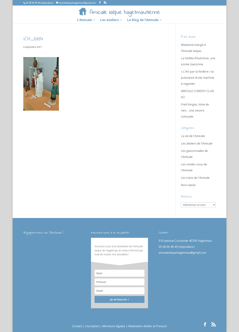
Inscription (92, 326)
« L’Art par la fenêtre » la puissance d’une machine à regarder (197, 77)
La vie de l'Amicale (193, 136)
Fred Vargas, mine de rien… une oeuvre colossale (195, 110)
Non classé (188, 185)
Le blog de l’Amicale (143, 20)
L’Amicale (84, 20)
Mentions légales (113, 326)
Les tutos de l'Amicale (195, 178)
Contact (77, 326)
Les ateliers (109, 20)
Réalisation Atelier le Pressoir (148, 326)
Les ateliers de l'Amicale (196, 143)
